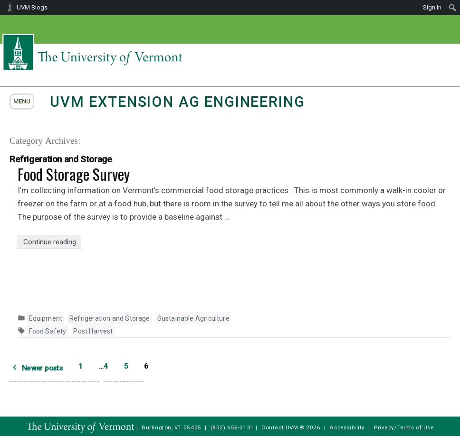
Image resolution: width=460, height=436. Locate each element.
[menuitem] (452, 7)
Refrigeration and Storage (109, 318)
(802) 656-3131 (232, 427)
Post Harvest (93, 331)
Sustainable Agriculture (193, 318)
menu (21, 101)
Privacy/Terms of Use (404, 427)
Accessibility (347, 427)
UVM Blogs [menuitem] (32, 7)
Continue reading (52, 242)
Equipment (46, 318)
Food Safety (48, 331)
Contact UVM (279, 427)
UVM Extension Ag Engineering (177, 101)
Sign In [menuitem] (432, 7)
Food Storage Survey (74, 174)
